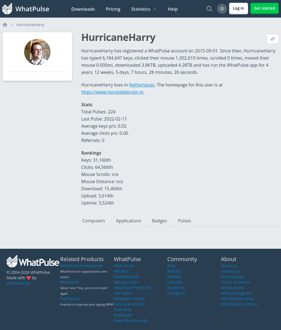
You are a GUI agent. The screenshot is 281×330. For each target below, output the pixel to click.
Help (173, 9)
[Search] (209, 8)
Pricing (113, 9)
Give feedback (126, 276)
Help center (124, 265)
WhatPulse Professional (81, 265)
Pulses (184, 221)
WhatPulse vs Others (239, 304)
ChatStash (123, 315)
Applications (128, 221)
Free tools (122, 309)
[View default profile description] (273, 39)
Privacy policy (233, 276)
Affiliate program (236, 293)
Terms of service (235, 282)
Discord (174, 271)
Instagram (176, 293)
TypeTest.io (70, 298)
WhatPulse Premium (132, 287)
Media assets (232, 287)
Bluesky (174, 276)
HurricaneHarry (30, 24)
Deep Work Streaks (131, 320)
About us (229, 265)
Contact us (230, 271)
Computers (93, 221)
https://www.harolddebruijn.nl (112, 92)
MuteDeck (69, 282)
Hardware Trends (129, 298)
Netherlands (141, 85)
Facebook (175, 287)
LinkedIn (175, 282)
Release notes (126, 282)
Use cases (122, 293)
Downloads (83, 9)
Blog (171, 265)
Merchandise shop (237, 298)
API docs (121, 271)
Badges (159, 221)
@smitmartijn (19, 283)
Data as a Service (129, 304)
